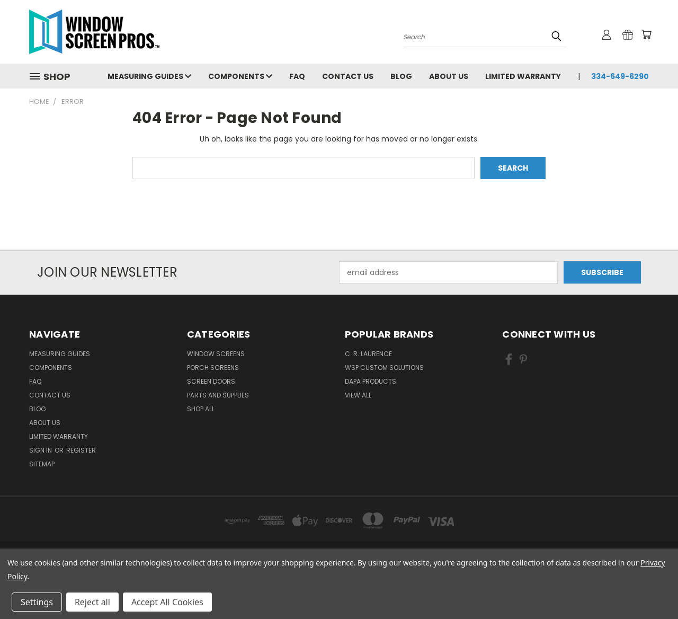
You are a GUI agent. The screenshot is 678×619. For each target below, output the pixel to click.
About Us (448, 76)
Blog (401, 76)
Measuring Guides (149, 76)
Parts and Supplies (218, 395)
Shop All (201, 408)
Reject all (92, 602)
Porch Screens (213, 367)
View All (358, 395)
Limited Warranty (523, 76)
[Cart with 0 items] (646, 34)
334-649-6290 (620, 76)
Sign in (41, 450)
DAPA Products (370, 381)
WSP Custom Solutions (384, 367)
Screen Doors (211, 381)
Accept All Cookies (167, 602)
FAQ (297, 76)
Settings (37, 602)
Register (81, 450)
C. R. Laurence (368, 353)
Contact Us (347, 76)
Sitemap (42, 463)
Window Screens (216, 353)
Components (240, 76)
